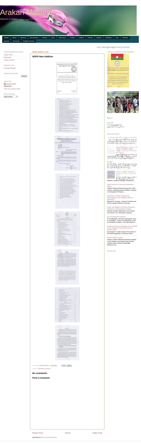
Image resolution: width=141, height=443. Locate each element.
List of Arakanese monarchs (116, 217)
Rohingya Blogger (10, 68)
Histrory (23, 37)
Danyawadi (7, 57)
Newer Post (37, 433)
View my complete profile (12, 89)
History (48, 368)
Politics (72, 37)
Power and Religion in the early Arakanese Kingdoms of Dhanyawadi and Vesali (121, 208)
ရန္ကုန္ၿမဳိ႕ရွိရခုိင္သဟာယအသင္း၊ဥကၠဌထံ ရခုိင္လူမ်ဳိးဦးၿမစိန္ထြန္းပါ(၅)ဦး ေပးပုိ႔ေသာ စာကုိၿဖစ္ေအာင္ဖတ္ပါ (126, 149)
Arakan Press (8, 55)
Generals (16, 41)
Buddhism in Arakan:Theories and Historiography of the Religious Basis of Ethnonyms (120, 197)
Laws (53, 37)
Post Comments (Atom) (49, 437)
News (14, 37)
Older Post (97, 433)
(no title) (109, 162)
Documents (34, 37)
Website (125, 37)
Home (6, 37)
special (6, 41)
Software (108, 37)
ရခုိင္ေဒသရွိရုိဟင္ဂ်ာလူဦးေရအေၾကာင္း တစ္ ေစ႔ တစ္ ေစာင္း (126, 173)
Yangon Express (9, 60)
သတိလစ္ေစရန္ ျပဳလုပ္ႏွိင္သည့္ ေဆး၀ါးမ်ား (122, 137)
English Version (28, 41)
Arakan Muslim (25, 12)
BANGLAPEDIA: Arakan (115, 237)
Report (99, 37)
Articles (44, 37)
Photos (90, 37)
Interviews (62, 37)
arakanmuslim (11, 84)
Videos (81, 37)
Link (117, 37)
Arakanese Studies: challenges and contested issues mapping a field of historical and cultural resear (122, 228)
